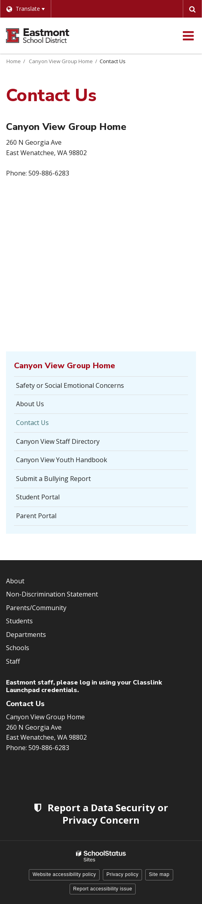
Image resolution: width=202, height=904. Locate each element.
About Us (30, 403)
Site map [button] (159, 874)
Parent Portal (48, 518)
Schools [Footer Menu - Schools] (17, 647)
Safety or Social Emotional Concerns (70, 385)
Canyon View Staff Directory (58, 441)
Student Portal (50, 499)
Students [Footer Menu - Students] (19, 621)
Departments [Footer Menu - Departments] (26, 634)
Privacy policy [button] (122, 874)
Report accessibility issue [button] (102, 889)
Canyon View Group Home (61, 61)
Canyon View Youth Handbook (61, 459)
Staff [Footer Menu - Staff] (13, 661)
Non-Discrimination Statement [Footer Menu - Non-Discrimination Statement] (52, 594)
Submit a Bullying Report (65, 481)
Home (13, 61)
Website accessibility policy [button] (64, 874)
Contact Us (32, 422)
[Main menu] (188, 36)
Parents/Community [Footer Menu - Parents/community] (36, 607)
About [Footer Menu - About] (15, 581)
